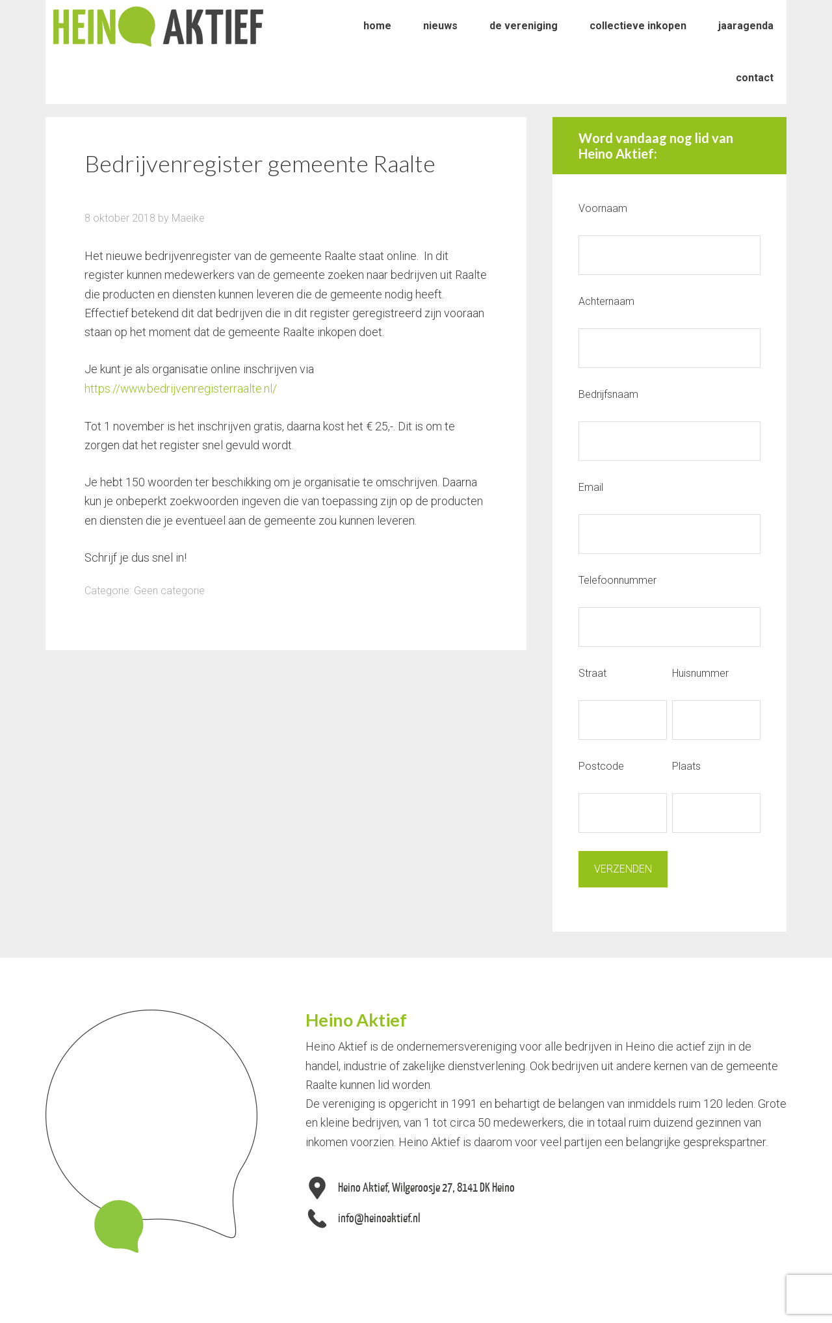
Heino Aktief (158, 26)
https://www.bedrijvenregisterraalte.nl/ (181, 388)
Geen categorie (169, 590)
